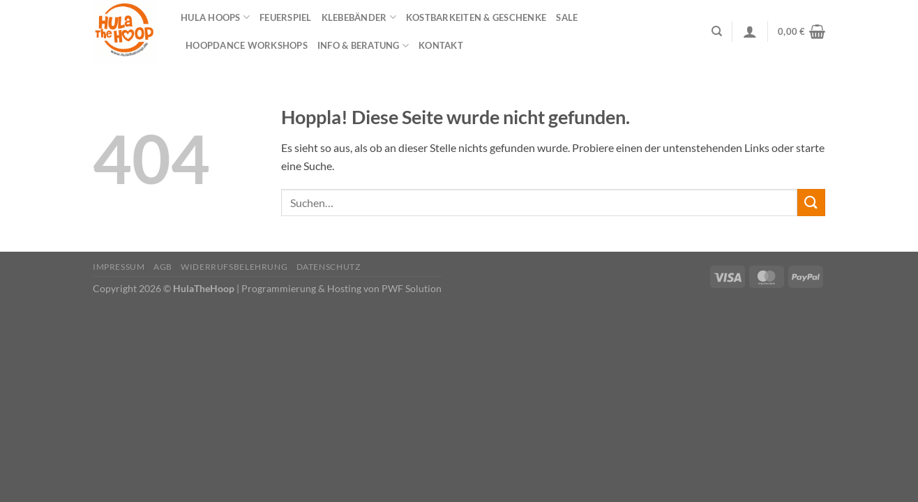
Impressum (119, 266)
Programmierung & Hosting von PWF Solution (341, 288)
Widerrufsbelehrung (234, 266)
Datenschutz (328, 266)
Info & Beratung (363, 45)
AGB (162, 266)
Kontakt (441, 45)
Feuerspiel (285, 17)
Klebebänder (359, 17)
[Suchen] (717, 31)
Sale (567, 17)
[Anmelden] (750, 31)
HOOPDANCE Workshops (247, 45)
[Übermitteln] (811, 202)
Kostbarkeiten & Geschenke (476, 17)
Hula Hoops (215, 17)
